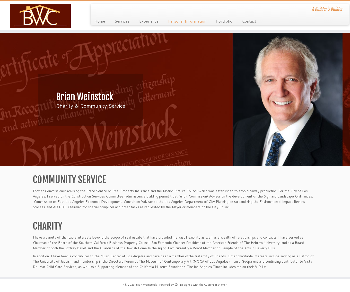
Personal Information (187, 21)
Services (122, 21)
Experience (148, 21)
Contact (249, 21)
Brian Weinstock (146, 285)
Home (100, 21)
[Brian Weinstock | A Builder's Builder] (40, 16)
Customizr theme (215, 285)
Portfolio (224, 21)
